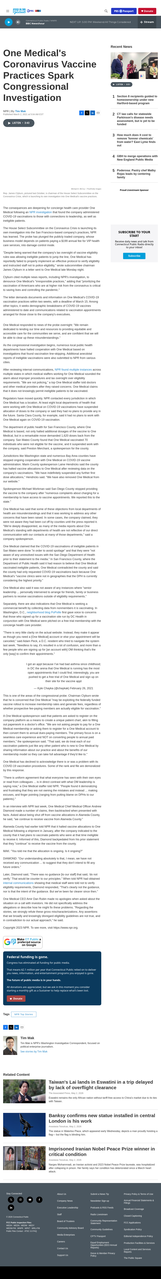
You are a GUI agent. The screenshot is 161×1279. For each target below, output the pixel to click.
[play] (8, 22)
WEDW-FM (11, 1228)
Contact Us (62, 1248)
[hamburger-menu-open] (8, 11)
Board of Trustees (66, 1221)
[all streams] (147, 22)
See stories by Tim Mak (33, 1051)
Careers (61, 1241)
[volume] (18, 22)
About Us (61, 1194)
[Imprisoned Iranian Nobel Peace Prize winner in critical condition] (24, 1158)
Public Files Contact (14, 1231)
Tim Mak (20, 111)
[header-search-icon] (106, 11)
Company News (65, 1201)
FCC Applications (132, 1223)
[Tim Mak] (10, 1045)
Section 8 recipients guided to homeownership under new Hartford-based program (137, 100)
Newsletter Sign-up (99, 1201)
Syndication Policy (133, 1229)
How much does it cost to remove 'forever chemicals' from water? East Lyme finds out (136, 140)
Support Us (62, 1255)
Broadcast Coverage (134, 1209)
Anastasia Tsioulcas (58, 1126)
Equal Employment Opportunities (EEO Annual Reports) (103, 1245)
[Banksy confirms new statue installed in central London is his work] (24, 1125)
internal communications (18, 883)
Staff (59, 1214)
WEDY (31, 1225)
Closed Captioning (133, 1216)
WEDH (9, 1225)
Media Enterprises (66, 1235)
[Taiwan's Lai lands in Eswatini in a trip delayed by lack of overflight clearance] (24, 1091)
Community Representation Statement (103, 1222)
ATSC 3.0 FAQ (30, 1231)
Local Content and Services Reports (137, 1250)
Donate (148, 11)
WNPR (20, 1228)
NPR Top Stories (23, 1014)
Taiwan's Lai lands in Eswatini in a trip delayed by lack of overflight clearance (101, 1084)
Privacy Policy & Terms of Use (138, 1194)
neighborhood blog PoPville (44, 612)
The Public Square (133, 1258)
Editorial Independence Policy (138, 1236)
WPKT (27, 1228)
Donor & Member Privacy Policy (102, 1254)
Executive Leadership (67, 1208)
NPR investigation (41, 212)
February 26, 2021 (81, 688)
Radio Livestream (99, 1214)
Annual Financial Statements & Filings (139, 1201)
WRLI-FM (36, 1228)
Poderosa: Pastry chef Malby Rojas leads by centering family (136, 174)
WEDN (16, 1225)
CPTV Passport (97, 1236)
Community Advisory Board (70, 1228)
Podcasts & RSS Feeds (101, 1208)
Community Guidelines (101, 1229)
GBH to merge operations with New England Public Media (137, 158)
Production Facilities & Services (139, 1243)
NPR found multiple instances (73, 369)
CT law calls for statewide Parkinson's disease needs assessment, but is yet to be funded (136, 119)
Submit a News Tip (99, 1194)
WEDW (24, 1225)
